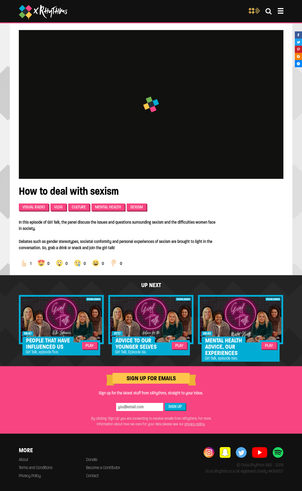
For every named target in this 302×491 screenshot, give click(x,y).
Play (90, 345)
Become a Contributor (103, 467)
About (23, 459)
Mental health (108, 207)
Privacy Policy (30, 475)
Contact (92, 475)
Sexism (136, 207)
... (26, 299)
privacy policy (195, 424)
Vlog (58, 207)
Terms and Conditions (35, 467)
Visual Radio (33, 207)
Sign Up (175, 406)
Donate (91, 459)
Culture (79, 207)
